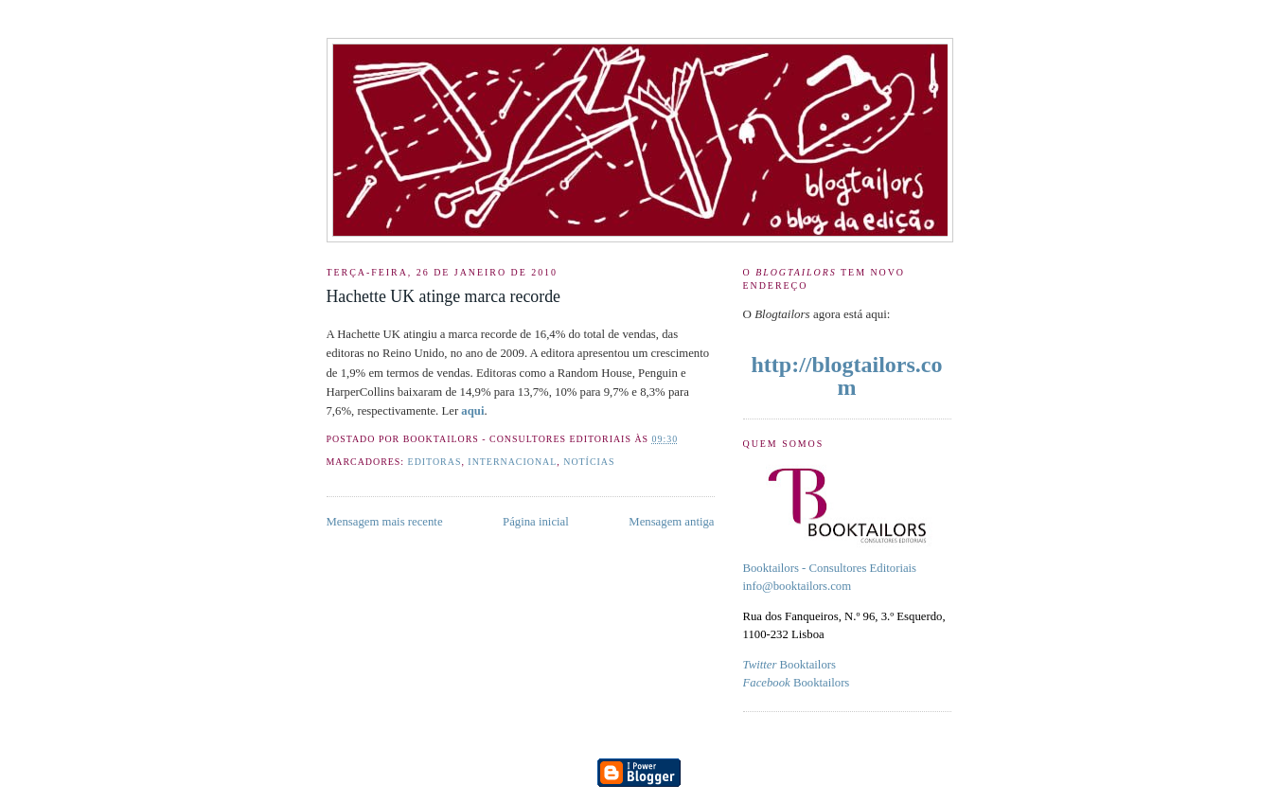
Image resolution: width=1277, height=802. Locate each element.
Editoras (435, 461)
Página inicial (536, 521)
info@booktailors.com (797, 586)
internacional (512, 461)
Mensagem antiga (671, 521)
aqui (472, 411)
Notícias (588, 461)
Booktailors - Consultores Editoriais (830, 568)
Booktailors (789, 664)
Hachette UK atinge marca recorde (443, 296)
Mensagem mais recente (385, 521)
